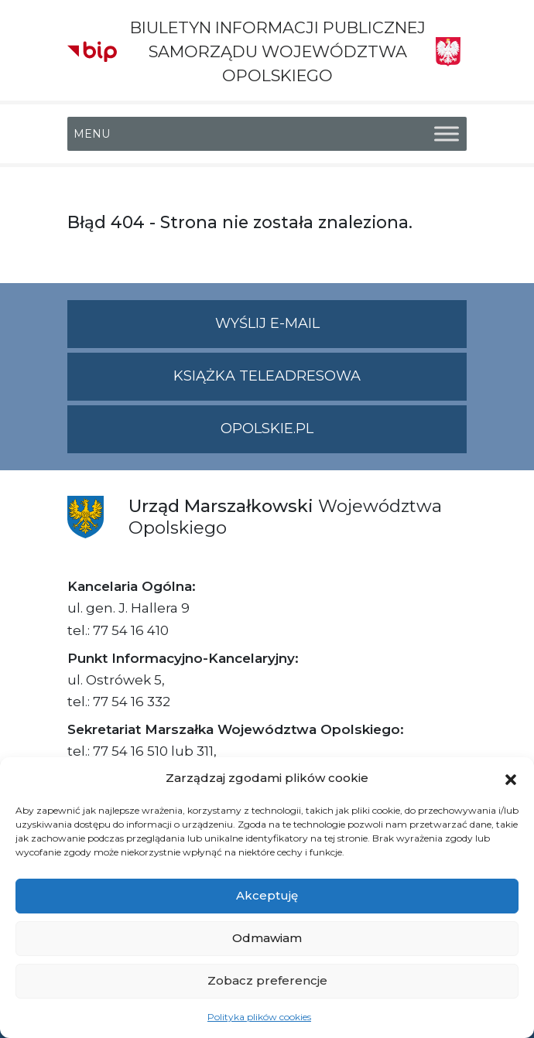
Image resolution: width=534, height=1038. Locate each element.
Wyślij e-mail (341, 330)
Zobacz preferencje (267, 980)
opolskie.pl (267, 428)
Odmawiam (267, 937)
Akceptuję (267, 895)
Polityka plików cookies (259, 1017)
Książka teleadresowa (267, 375)
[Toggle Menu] (446, 133)
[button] (511, 778)
